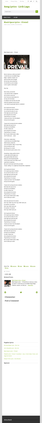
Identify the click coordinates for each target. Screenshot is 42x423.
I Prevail (7, 271)
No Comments (18, 24)
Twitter (20, 266)
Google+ (26, 266)
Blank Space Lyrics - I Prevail (16, 22)
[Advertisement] (21, 37)
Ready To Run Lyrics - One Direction (12, 358)
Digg (6, 268)
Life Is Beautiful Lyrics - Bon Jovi (11, 348)
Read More (30, 285)
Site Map (22, 1)
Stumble (32, 266)
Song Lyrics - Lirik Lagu (17, 6)
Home (6, 1)
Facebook (13, 266)
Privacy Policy (14, 1)
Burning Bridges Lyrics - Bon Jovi (11, 345)
